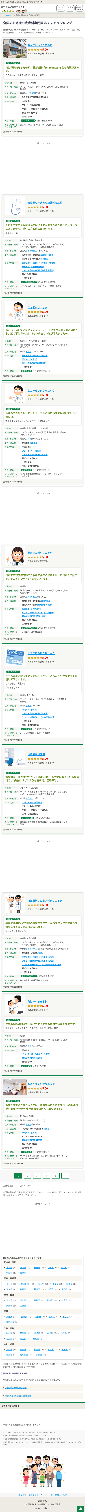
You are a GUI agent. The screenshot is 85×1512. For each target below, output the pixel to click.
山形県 (51, 1268)
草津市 (28, 439)
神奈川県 (25, 1284)
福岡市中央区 (31, 597)
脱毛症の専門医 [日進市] (32, 1058)
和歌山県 (10, 1322)
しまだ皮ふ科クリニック (41, 653)
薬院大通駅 (45, 601)
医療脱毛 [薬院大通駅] (31, 609)
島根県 (50, 1333)
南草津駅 (33, 443)
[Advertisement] (42, 166)
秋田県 (37, 1268)
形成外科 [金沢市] (29, 710)
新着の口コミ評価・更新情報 (18, 1396)
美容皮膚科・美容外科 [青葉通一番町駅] (39, 263)
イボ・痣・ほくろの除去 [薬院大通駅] (38, 613)
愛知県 (50, 1300)
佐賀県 (23, 1350)
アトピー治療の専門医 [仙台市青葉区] (38, 270)
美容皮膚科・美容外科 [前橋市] (35, 355)
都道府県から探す (79, 8)
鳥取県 (37, 1333)
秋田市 (28, 1124)
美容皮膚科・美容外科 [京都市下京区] (38, 957)
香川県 (9, 1339)
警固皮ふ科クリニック (40, 553)
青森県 (23, 1268)
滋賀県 (52, 1317)
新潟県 (37, 1289)
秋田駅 (46, 1129)
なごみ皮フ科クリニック (41, 390)
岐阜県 (65, 1300)
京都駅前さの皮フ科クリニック (45, 900)
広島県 (23, 1333)
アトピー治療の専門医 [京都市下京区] (38, 961)
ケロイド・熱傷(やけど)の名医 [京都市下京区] (41, 964)
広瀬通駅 (44, 259)
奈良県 (66, 1317)
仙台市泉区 (30, 93)
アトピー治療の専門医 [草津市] (35, 454)
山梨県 (51, 1289)
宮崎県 (9, 1355)
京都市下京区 (31, 949)
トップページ (60, 8)
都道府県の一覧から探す (16, 1387)
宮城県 (9, 1273)
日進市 (28, 1046)
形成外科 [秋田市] (29, 1133)
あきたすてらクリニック (41, 1084)
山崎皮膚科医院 (36, 754)
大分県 (65, 1350)
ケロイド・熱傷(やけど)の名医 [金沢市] (38, 717)
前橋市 (28, 351)
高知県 (36, 1339)
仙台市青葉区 (31, 251)
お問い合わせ (61, 1495)
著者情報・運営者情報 (28, 1495)
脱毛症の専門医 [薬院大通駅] (34, 616)
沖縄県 (39, 1355)
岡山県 (9, 1333)
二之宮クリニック (37, 307)
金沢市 (28, 705)
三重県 (23, 1306)
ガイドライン (47, 1495)
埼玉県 (41, 1284)
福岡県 (9, 1350)
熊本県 (51, 1350)
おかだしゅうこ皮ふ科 (40, 45)
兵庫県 (24, 1317)
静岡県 (9, 1306)
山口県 (64, 1333)
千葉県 (55, 1284)
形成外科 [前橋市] (29, 359)
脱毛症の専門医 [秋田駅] (32, 1140)
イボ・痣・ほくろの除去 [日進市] (36, 1054)
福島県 (23, 1273)
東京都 (9, 1284)
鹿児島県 (24, 1355)
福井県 (37, 1300)
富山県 (23, 1300)
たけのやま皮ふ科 (37, 1001)
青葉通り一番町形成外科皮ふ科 (45, 202)
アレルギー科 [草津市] (31, 451)
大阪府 (9, 1317)
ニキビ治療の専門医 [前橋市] (34, 363)
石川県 (9, 1300)
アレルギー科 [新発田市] (32, 802)
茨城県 (9, 1289)
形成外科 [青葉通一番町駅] (33, 266)
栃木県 (69, 1284)
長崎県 (37, 1350)
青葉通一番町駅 (47, 255)
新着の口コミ (70, 8)
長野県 (65, 1289)
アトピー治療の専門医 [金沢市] (35, 713)
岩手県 (64, 1268)
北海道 (9, 1268)
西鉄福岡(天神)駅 (44, 605)
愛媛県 (23, 1339)
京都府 (38, 1317)
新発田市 (29, 798)
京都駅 (40, 953)
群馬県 (23, 1289)
